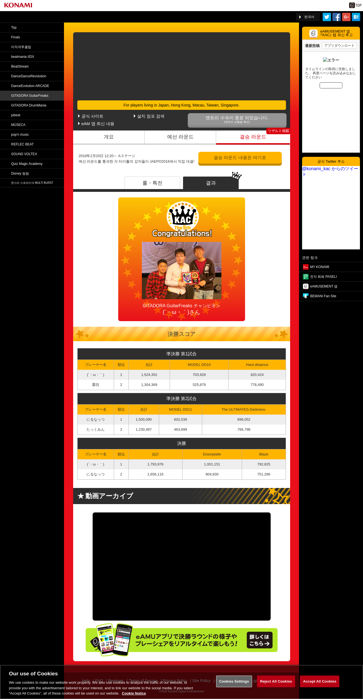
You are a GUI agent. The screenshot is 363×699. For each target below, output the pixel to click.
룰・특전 (152, 183)
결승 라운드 (253, 137)
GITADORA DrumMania (28, 105)
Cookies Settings (234, 681)
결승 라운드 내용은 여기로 (240, 157)
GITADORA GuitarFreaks (29, 96)
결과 (211, 183)
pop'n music (20, 135)
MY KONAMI (319, 267)
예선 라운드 (180, 137)
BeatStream (20, 66)
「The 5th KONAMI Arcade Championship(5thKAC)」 (65, 17)
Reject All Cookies (276, 681)
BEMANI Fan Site (323, 296)
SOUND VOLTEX (24, 154)
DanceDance (28, 76)
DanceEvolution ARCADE (30, 86)
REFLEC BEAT (22, 144)
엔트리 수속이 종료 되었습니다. (237, 119)
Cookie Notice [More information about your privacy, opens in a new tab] (134, 693)
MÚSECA (18, 125)
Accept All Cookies (319, 681)
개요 (109, 137)
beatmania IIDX (22, 57)
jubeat (15, 115)
